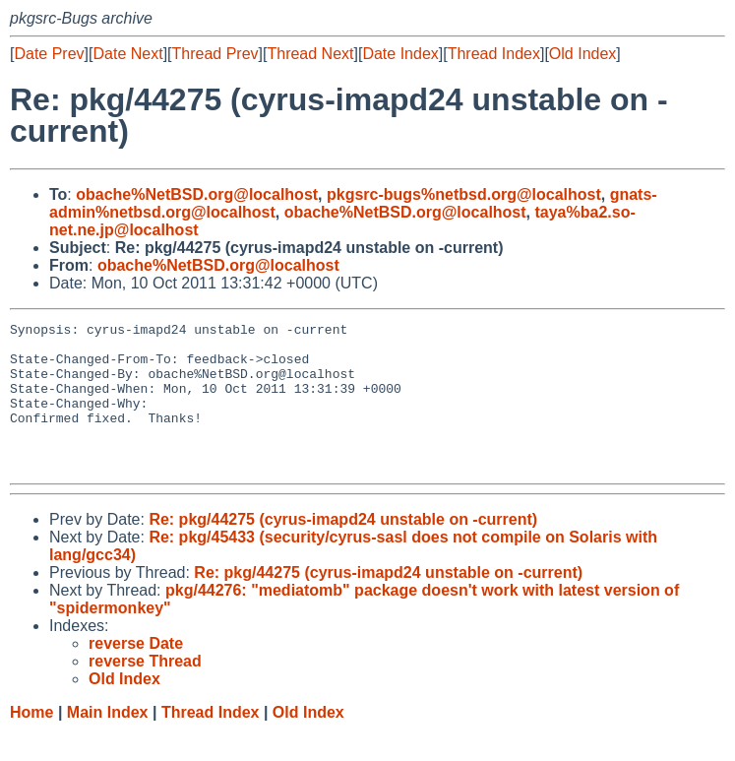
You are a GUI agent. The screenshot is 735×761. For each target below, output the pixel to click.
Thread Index (494, 53)
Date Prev (49, 53)
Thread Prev (215, 53)
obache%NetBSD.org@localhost (197, 194)
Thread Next (310, 53)
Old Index (582, 53)
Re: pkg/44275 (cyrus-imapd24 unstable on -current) (343, 548)
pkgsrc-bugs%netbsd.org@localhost (464, 194)
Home (31, 741)
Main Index (108, 741)
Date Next (127, 53)
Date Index (400, 53)
